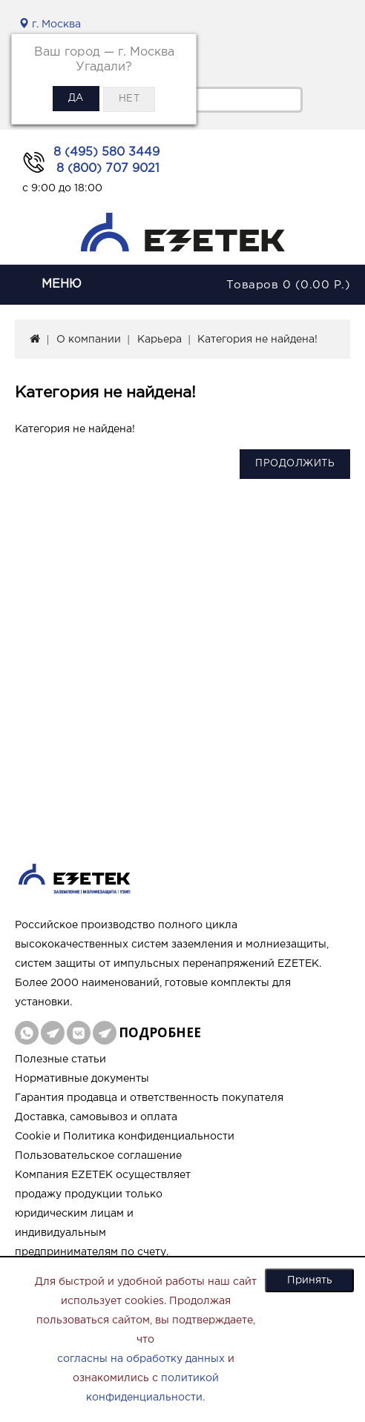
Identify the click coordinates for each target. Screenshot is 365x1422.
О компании (88, 339)
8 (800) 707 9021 (108, 168)
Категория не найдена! (257, 339)
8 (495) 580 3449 (106, 152)
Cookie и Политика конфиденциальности (124, 1136)
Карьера (159, 339)
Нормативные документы (82, 1078)
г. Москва (50, 24)
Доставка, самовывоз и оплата (96, 1117)
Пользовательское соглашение (98, 1155)
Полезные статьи (60, 1059)
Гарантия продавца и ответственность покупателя (149, 1098)
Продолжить (295, 464)
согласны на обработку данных (141, 1359)
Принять (309, 1280)
